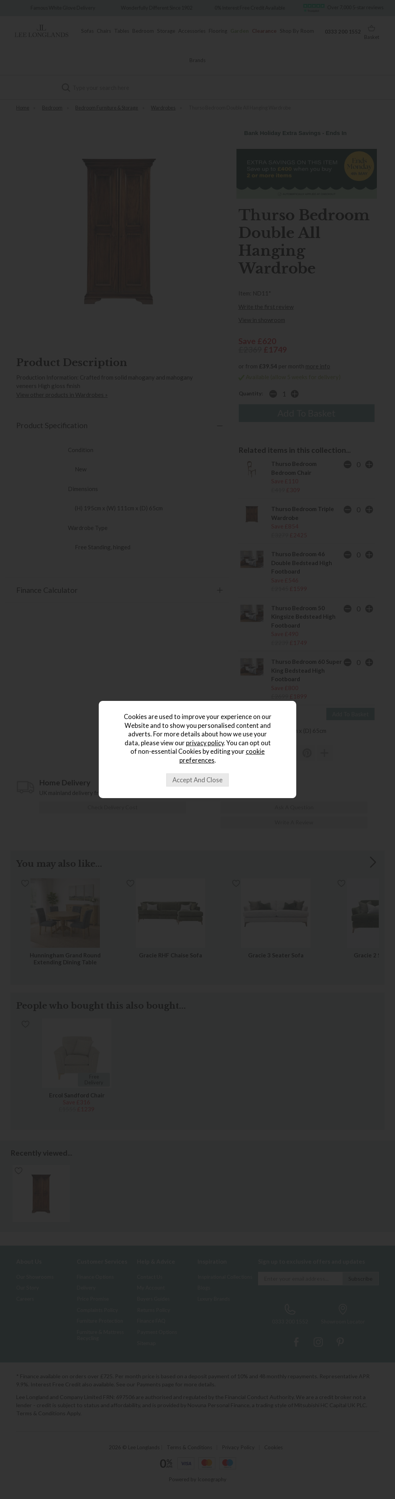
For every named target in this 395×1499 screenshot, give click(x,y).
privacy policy (205, 743)
